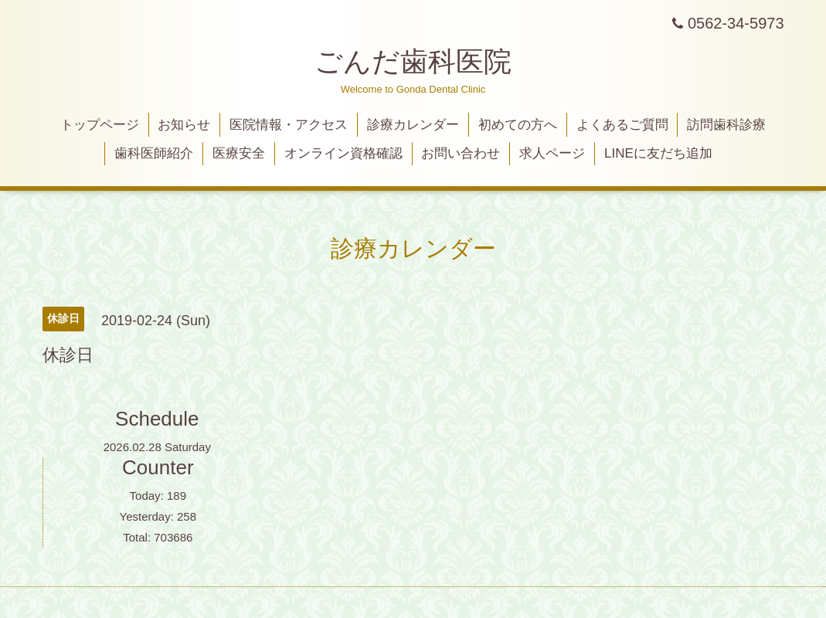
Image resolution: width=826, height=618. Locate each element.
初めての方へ (517, 124)
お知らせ (184, 124)
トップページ (99, 124)
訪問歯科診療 (726, 124)
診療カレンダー (413, 124)
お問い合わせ (460, 153)
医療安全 (238, 153)
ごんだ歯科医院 (413, 61)
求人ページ (552, 153)
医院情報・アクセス (288, 124)
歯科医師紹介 (153, 153)
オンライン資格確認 (343, 153)
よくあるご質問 (622, 124)
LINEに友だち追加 (658, 153)
